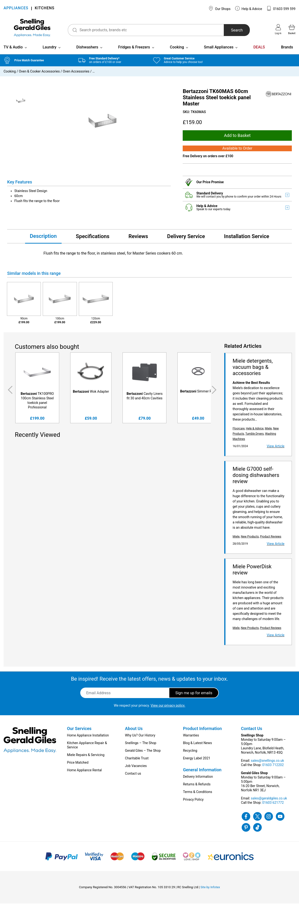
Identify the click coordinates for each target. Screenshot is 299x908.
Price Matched (77, 767)
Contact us (133, 778)
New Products (250, 541)
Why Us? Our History (140, 740)
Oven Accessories (76, 76)
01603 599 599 (281, 8)
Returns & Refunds (196, 789)
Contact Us (251, 733)
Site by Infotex (210, 891)
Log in (278, 29)
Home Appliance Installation (88, 740)
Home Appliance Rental (84, 775)
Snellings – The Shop (140, 747)
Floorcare (239, 433)
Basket (291, 29)
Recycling (190, 755)
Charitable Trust (137, 763)
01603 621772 (273, 807)
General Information (202, 774)
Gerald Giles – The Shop (143, 755)
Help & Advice (248, 8)
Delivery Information (198, 781)
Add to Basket (237, 139)
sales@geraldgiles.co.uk (269, 803)
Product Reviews (270, 541)
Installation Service (246, 241)
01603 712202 (273, 769)
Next (215, 394)
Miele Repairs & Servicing (85, 759)
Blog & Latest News (197, 747)
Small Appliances (219, 51)
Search (234, 30)
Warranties (191, 740)
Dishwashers (87, 51)
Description (43, 240)
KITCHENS (44, 8)
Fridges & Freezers (134, 51)
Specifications (92, 241)
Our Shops (219, 8)
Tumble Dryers (254, 438)
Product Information (202, 733)
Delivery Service (186, 241)
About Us (134, 733)
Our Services (79, 733)
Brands (287, 51)
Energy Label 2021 (196, 763)
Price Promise (213, 186)
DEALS (259, 51)
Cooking (177, 51)
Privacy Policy (193, 804)
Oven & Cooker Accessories (39, 76)
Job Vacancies (136, 770)
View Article (275, 451)
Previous (9, 394)
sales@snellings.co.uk (267, 765)
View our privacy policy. (168, 710)
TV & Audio (13, 51)
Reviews (138, 241)
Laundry (49, 51)
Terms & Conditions (197, 796)
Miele (268, 433)
